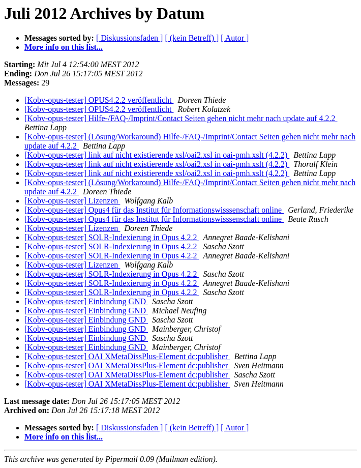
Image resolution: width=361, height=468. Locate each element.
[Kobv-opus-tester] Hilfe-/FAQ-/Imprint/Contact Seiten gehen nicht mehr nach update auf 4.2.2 (181, 118)
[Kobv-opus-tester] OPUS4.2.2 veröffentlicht (98, 100)
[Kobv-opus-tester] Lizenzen (72, 200)
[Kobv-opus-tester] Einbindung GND (86, 301)
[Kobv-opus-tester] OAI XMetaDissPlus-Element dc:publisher (127, 356)
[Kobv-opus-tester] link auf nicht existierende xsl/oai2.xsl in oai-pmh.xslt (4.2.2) (156, 155)
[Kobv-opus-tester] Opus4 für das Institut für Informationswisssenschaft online (154, 210)
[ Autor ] (235, 38)
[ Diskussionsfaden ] (129, 38)
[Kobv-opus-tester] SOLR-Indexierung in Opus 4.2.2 (111, 237)
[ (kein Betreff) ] (192, 38)
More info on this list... (63, 47)
